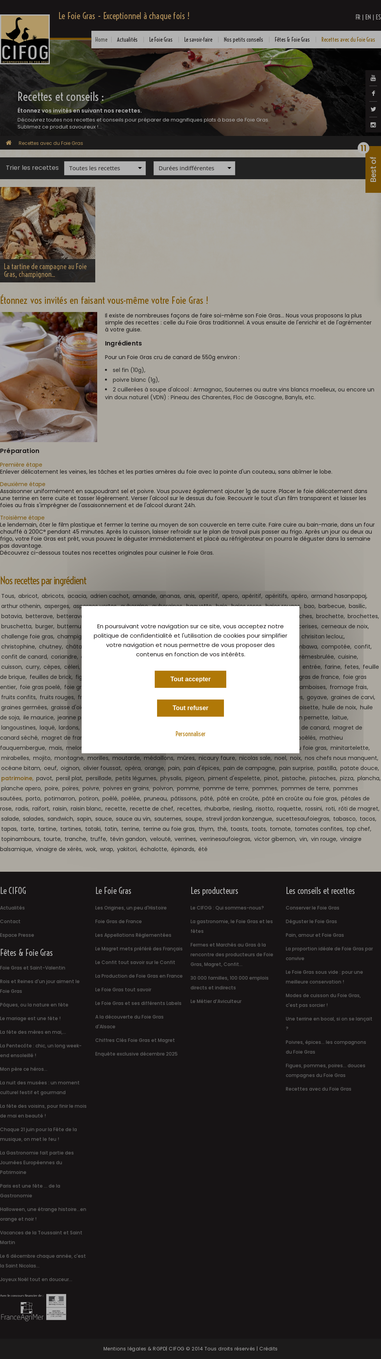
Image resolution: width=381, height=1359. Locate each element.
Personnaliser (191, 733)
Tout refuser (190, 707)
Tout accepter (190, 678)
